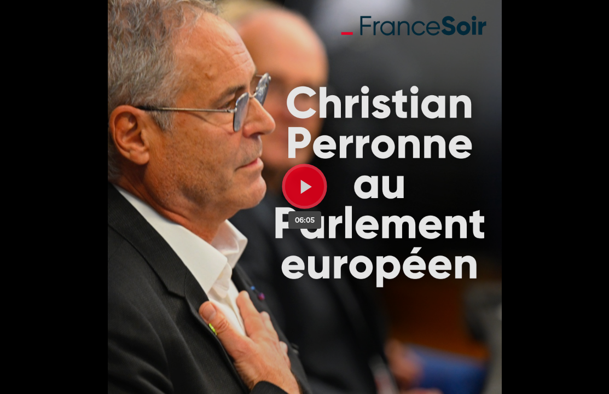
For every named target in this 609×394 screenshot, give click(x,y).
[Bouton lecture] (304, 186)
